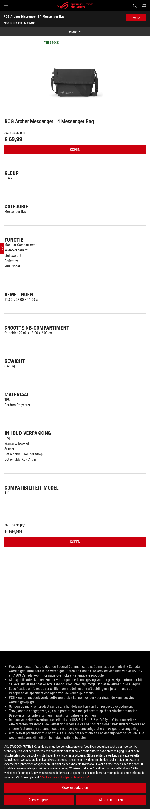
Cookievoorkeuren (75, 787)
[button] (6, 5)
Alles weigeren (39, 800)
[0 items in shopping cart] (143, 5)
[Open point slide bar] (2, 248)
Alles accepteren (111, 800)
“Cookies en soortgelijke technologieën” (64, 777)
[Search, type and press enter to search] (135, 5)
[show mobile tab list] (75, 31)
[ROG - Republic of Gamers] (75, 5)
